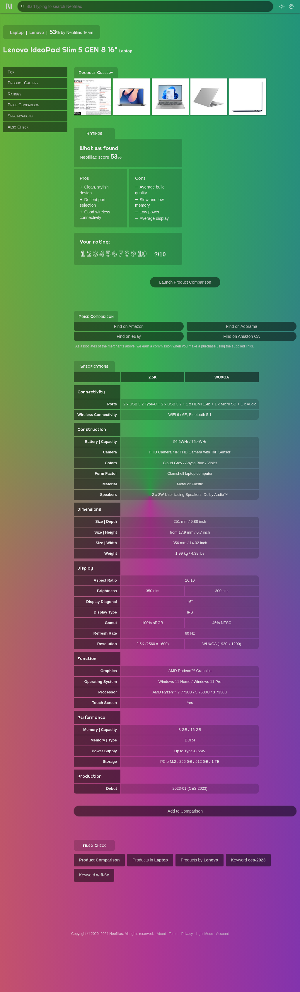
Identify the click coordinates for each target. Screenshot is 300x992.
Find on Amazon (129, 326)
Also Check (18, 127)
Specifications (20, 116)
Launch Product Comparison (185, 282)
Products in (150, 860)
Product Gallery (23, 82)
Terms (173, 934)
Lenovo (36, 32)
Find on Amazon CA (241, 336)
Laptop (17, 32)
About (161, 934)
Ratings (14, 94)
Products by (199, 860)
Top (11, 72)
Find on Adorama (241, 326)
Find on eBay (129, 336)
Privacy (187, 934)
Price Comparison (23, 104)
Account (222, 934)
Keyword (248, 860)
